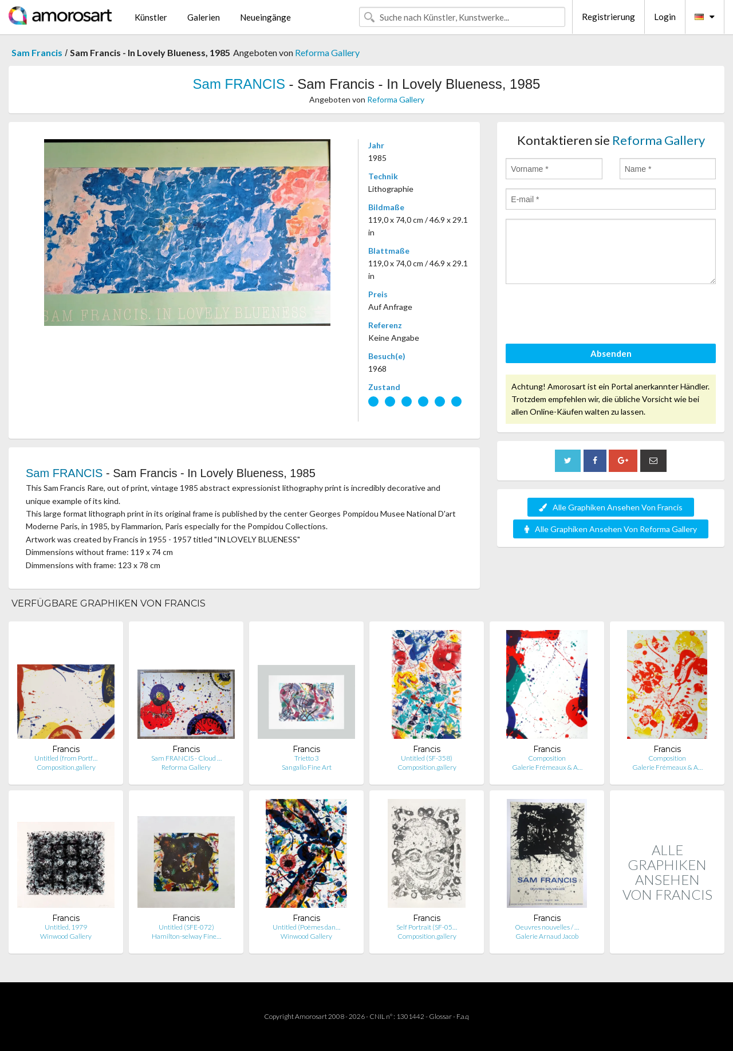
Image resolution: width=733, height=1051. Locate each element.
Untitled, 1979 (66, 927)
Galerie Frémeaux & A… (547, 767)
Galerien (203, 17)
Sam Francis (36, 52)
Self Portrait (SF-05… (426, 927)
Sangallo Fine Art (307, 767)
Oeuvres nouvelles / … (547, 927)
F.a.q (462, 1016)
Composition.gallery (66, 767)
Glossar (440, 1016)
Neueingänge (265, 17)
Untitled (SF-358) (426, 758)
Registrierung (608, 16)
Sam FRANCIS (239, 84)
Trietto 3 (306, 758)
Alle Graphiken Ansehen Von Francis (611, 507)
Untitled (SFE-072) (186, 927)
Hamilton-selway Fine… (186, 936)
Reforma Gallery (327, 52)
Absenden (611, 353)
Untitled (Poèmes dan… (306, 927)
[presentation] (593, 315)
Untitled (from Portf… (65, 758)
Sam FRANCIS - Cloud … (186, 758)
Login (665, 16)
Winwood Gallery (66, 936)
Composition (547, 758)
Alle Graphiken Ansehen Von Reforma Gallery (611, 529)
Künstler (151, 17)
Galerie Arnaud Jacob (546, 936)
